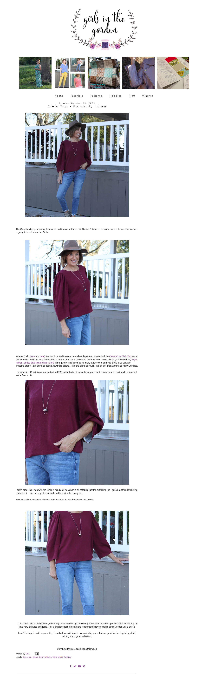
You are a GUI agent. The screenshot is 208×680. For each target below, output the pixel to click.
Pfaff (132, 95)
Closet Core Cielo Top (120, 355)
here (33, 355)
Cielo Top (27, 655)
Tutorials (76, 95)
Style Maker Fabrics (62, 655)
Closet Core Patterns (42, 655)
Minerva (147, 95)
